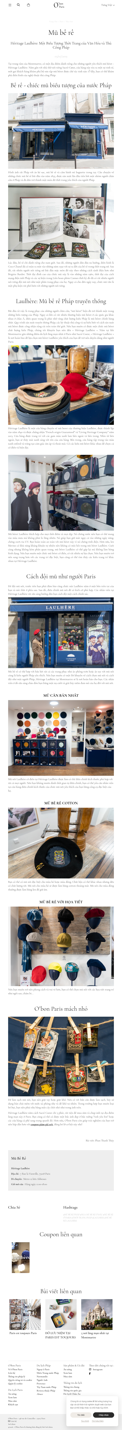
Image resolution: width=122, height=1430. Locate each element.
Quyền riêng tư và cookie (20, 1380)
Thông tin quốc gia (72, 1390)
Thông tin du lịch (72, 1382)
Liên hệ (11, 1372)
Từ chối (80, 1415)
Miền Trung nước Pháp (48, 1372)
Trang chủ (53, 21)
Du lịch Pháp (44, 1365)
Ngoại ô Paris (43, 1369)
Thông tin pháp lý (16, 1376)
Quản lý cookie (15, 1383)
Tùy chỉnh (85, 1421)
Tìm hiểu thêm (98, 1421)
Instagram (96, 1369)
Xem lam (12, 1397)
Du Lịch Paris (15, 1390)
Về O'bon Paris (15, 1369)
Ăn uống (12, 1393)
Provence (41, 1383)
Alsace (40, 1394)
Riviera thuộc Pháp (46, 1390)
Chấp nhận (104, 1415)
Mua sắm (69, 21)
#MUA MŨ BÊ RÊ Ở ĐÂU (91, 1214)
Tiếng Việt (108, 5)
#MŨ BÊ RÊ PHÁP (71, 1214)
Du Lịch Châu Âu (71, 1393)
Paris (61, 21)
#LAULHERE (98, 1217)
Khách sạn (13, 1404)
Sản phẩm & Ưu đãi (73, 1365)
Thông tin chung (71, 1386)
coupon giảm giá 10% (42, 1124)
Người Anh (42, 1380)
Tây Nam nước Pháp (46, 1387)
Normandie (42, 1376)
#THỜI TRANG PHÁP (82, 1217)
